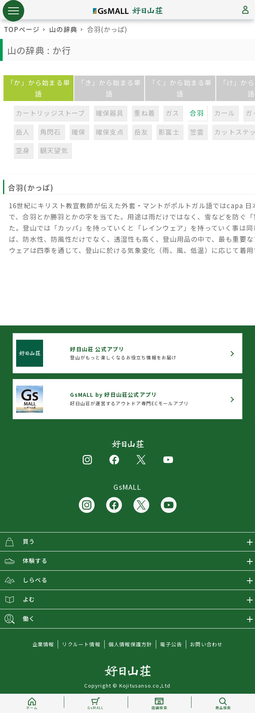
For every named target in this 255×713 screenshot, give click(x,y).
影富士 (169, 132)
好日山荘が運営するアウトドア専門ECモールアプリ (129, 398)
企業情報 (43, 644)
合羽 (196, 113)
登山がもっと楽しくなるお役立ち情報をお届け (123, 353)
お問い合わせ (206, 644)
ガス (172, 113)
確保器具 (110, 113)
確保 (78, 132)
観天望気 (54, 150)
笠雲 (197, 132)
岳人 (23, 132)
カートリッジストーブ (50, 113)
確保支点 (110, 132)
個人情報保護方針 (130, 644)
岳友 (141, 132)
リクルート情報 (81, 644)
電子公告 (171, 644)
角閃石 (50, 132)
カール (224, 113)
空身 (23, 150)
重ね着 (144, 113)
